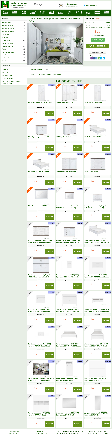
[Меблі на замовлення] (106, 14)
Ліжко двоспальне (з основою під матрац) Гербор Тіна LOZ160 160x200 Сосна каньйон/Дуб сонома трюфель (96, 243)
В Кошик (49, 113)
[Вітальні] (60, 13)
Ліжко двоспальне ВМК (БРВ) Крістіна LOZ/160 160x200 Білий (68, 345)
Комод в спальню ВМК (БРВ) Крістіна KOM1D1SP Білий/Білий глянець (68, 277)
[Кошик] (69, 5)
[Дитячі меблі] (42, 13)
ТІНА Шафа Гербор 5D (65, 102)
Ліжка (13, 49)
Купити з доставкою (97, 46)
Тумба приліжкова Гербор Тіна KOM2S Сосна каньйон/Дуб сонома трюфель (40, 277)
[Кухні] (14, 13)
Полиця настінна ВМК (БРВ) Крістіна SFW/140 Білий (39, 414)
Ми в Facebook (14, 431)
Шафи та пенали (13, 43)
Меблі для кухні (13, 23)
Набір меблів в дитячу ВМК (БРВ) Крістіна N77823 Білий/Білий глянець (41, 380)
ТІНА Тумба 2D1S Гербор (66, 137)
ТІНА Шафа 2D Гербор (93, 102)
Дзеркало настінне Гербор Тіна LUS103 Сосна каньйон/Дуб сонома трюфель (68, 208)
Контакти (5, 72)
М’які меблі (13, 37)
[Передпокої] (51, 13)
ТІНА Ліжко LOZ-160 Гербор (38, 171)
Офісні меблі (13, 40)
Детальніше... (41, 107)
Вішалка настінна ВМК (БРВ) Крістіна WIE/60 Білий (67, 379)
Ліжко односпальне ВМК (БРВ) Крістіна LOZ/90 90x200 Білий (96, 345)
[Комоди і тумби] (69, 13)
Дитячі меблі (13, 34)
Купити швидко (97, 40)
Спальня (63, 19)
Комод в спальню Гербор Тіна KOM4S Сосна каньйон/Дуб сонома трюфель (96, 208)
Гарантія (5, 69)
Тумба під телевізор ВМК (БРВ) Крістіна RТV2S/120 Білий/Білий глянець (96, 311)
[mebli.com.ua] (5, 13)
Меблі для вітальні (13, 26)
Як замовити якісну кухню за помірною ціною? (11, 82)
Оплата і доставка (8, 78)
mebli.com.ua (18, 3)
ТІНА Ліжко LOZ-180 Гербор (95, 137)
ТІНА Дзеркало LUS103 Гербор (40, 206)
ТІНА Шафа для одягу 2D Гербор (40, 102)
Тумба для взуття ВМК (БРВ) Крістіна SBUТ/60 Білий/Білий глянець (67, 311)
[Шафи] (23, 13)
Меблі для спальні (51, 19)
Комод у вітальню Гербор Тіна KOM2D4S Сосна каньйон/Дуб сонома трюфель (40, 242)
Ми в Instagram (14, 433)
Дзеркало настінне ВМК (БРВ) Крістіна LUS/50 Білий (96, 414)
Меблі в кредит (7, 75)
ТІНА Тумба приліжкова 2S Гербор (38, 138)
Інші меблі (13, 58)
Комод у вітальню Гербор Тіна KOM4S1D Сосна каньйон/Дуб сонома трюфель (68, 242)
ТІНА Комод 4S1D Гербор (66, 171)
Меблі (39, 19)
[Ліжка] (33, 13)
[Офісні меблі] (88, 13)
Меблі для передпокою (13, 31)
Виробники (13, 61)
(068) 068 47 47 (42, 433)
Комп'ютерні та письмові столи (13, 55)
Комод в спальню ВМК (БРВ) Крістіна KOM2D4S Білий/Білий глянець (96, 277)
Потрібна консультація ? (97, 52)
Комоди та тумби (13, 46)
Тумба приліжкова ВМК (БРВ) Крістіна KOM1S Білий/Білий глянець (39, 346)
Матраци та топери (13, 52)
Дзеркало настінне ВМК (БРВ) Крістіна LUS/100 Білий (67, 414)
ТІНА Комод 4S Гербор (93, 171)
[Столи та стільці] (79, 13)
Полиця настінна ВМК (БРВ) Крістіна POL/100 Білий (95, 379)
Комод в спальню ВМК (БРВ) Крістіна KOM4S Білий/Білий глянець (39, 311)
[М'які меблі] (97, 13)
